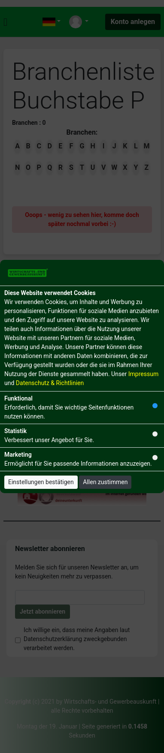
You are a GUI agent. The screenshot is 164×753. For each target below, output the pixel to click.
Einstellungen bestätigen (41, 482)
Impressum (143, 373)
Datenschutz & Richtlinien (50, 383)
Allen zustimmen (105, 482)
